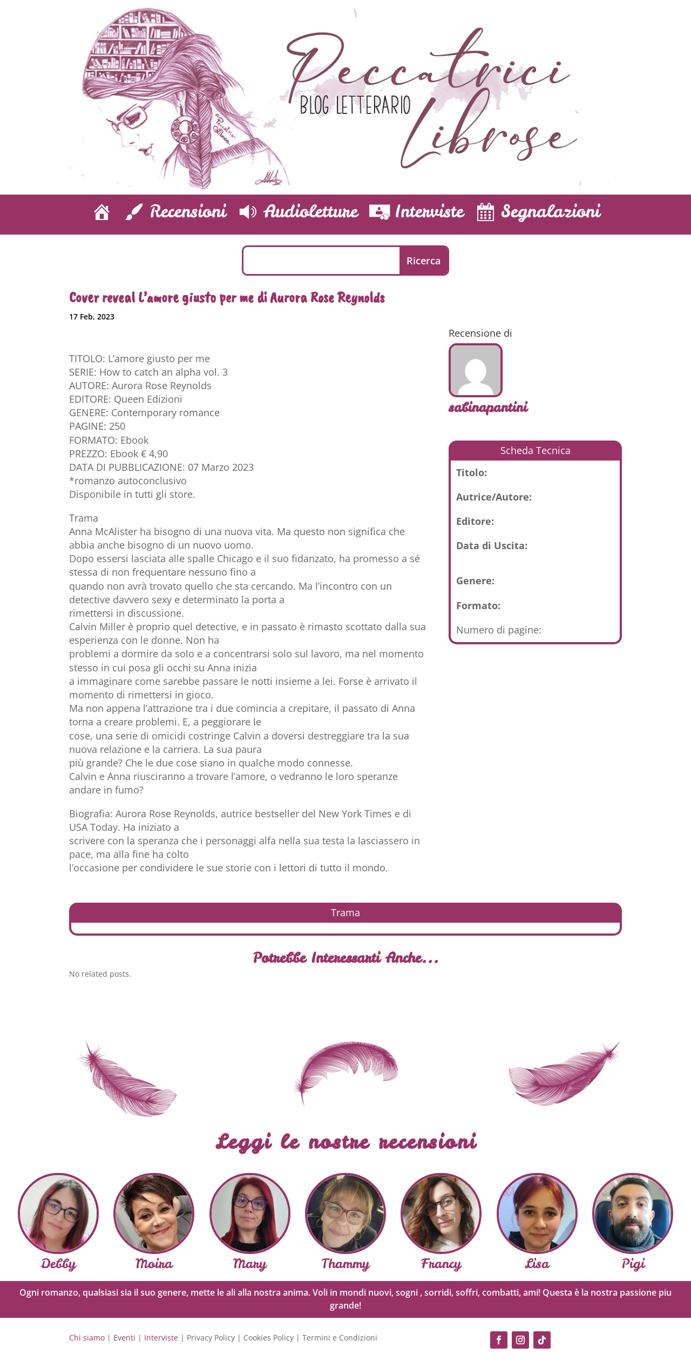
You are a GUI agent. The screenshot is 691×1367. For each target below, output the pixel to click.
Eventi (124, 1337)
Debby (58, 1263)
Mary (249, 1263)
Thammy (345, 1263)
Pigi (633, 1263)
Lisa (537, 1263)
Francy (441, 1263)
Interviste (161, 1337)
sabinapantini (488, 407)
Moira (154, 1263)
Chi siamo (87, 1337)
